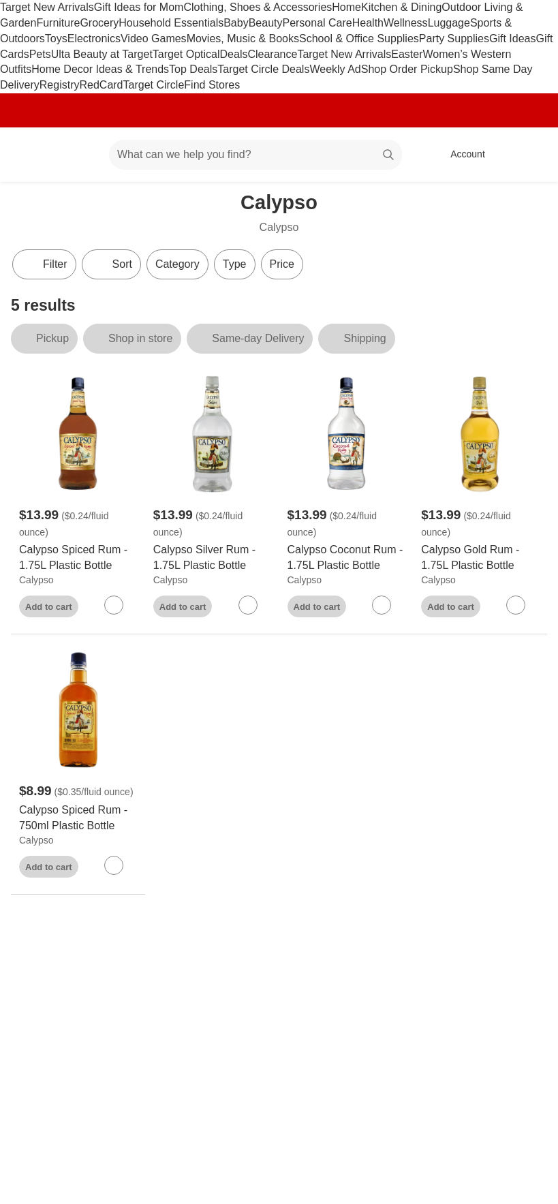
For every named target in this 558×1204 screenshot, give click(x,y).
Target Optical (186, 54)
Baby (235, 23)
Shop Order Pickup (407, 69)
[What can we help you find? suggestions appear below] (255, 155)
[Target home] (30, 154)
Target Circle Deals (263, 69)
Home (346, 7)
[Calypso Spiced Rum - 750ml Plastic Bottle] (78, 818)
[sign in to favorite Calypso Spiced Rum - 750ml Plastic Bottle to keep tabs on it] (113, 865)
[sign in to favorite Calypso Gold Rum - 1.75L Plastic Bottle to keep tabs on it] (515, 605)
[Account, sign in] (460, 155)
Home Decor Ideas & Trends (100, 69)
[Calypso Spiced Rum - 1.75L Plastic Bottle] (78, 558)
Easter (406, 54)
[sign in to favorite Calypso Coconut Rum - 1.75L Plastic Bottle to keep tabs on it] (381, 605)
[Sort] (111, 264)
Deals (234, 54)
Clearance (272, 54)
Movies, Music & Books (243, 38)
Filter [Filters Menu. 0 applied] (44, 264)
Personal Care (317, 23)
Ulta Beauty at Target (102, 54)
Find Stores (212, 85)
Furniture (58, 23)
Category (177, 264)
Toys (56, 38)
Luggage (449, 23)
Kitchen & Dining (401, 7)
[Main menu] (78, 155)
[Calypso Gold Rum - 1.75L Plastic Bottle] (480, 558)
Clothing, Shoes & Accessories (257, 7)
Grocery (99, 23)
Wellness (406, 23)
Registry (60, 85)
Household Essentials (171, 23)
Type (235, 264)
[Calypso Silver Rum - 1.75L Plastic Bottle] (212, 558)
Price (282, 264)
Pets (40, 54)
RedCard (101, 85)
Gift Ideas (512, 38)
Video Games (154, 38)
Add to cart (48, 607)
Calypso (36, 579)
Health (368, 23)
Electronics (94, 38)
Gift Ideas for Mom (139, 7)
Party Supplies (454, 38)
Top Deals (193, 69)
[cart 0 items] (529, 155)
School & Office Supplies (359, 38)
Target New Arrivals (47, 7)
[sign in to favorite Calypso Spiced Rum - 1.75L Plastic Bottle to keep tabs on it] (113, 605)
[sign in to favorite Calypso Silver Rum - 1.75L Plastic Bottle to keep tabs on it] (248, 605)
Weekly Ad (334, 69)
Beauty (266, 23)
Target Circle (154, 85)
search (389, 155)
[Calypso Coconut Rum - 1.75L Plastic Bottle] (346, 558)
